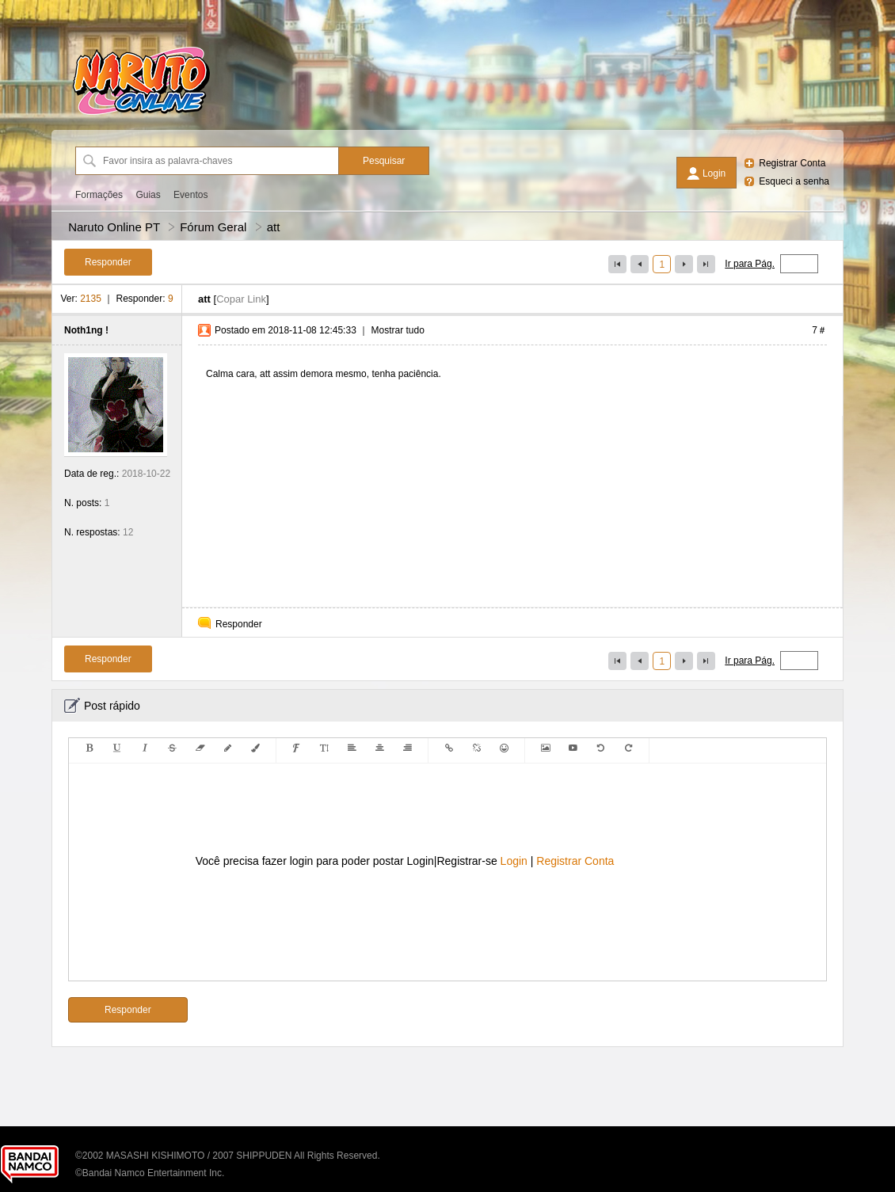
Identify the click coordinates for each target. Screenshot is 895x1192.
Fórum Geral (213, 227)
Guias (147, 194)
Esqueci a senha (794, 181)
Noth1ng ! (86, 330)
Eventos (190, 194)
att (273, 227)
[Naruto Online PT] (141, 114)
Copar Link (241, 299)
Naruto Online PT (114, 227)
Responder (238, 624)
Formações (99, 194)
